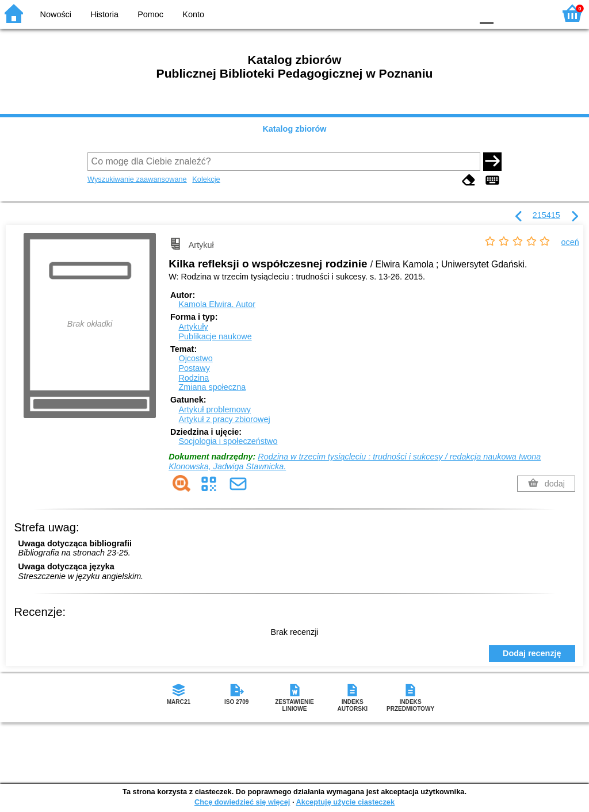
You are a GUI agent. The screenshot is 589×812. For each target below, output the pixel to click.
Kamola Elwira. (216, 304)
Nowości (55, 14)
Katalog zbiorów (294, 128)
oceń (570, 242)
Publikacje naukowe (214, 336)
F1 (506, 13)
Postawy (193, 368)
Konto (193, 14)
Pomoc (150, 14)
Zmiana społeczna (212, 387)
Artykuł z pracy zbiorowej (224, 419)
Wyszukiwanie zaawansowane (137, 179)
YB (436, 13)
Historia (104, 14)
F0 (486, 13)
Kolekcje (206, 179)
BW (413, 13)
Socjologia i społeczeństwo (227, 441)
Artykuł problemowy (214, 409)
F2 (532, 13)
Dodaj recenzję (532, 653)
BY (460, 13)
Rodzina (193, 377)
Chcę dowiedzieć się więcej (242, 802)
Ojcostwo (195, 358)
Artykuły (193, 326)
